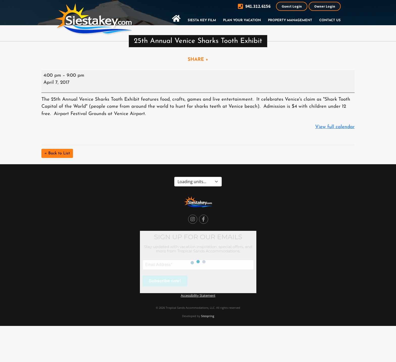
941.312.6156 (254, 6)
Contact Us (330, 20)
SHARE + (198, 59)
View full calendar (335, 127)
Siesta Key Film (202, 20)
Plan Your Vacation (242, 20)
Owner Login (324, 6)
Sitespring (207, 316)
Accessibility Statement (198, 295)
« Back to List (57, 153)
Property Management (290, 20)
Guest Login (292, 6)
